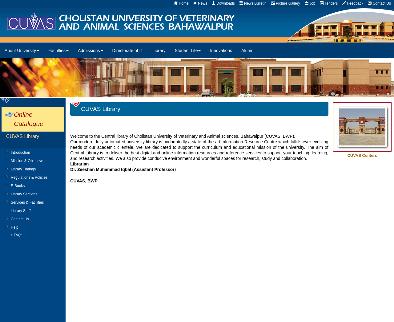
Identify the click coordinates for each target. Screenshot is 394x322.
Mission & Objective (27, 161)
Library (159, 50)
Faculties (58, 50)
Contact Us (20, 219)
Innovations (221, 50)
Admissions (90, 50)
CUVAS (137, 21)
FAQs (18, 235)
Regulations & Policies (29, 177)
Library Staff (20, 211)
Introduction (20, 152)
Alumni (248, 50)
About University (22, 50)
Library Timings (23, 169)
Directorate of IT (127, 50)
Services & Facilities (27, 202)
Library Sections (24, 194)
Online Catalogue (28, 119)
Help (14, 227)
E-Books (18, 186)
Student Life (188, 50)
